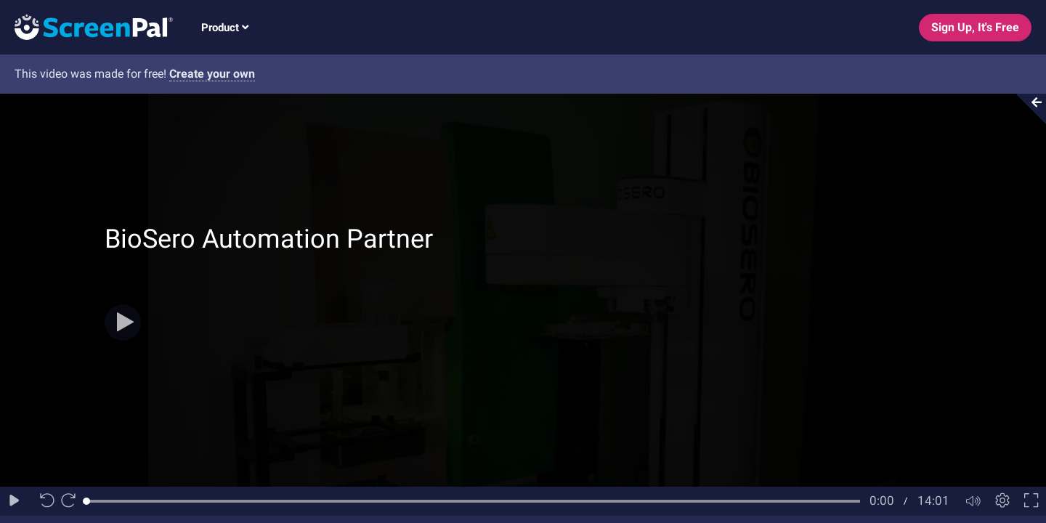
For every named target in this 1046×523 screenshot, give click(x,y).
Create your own (212, 74)
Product (224, 27)
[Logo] (86, 26)
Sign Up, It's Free (975, 27)
